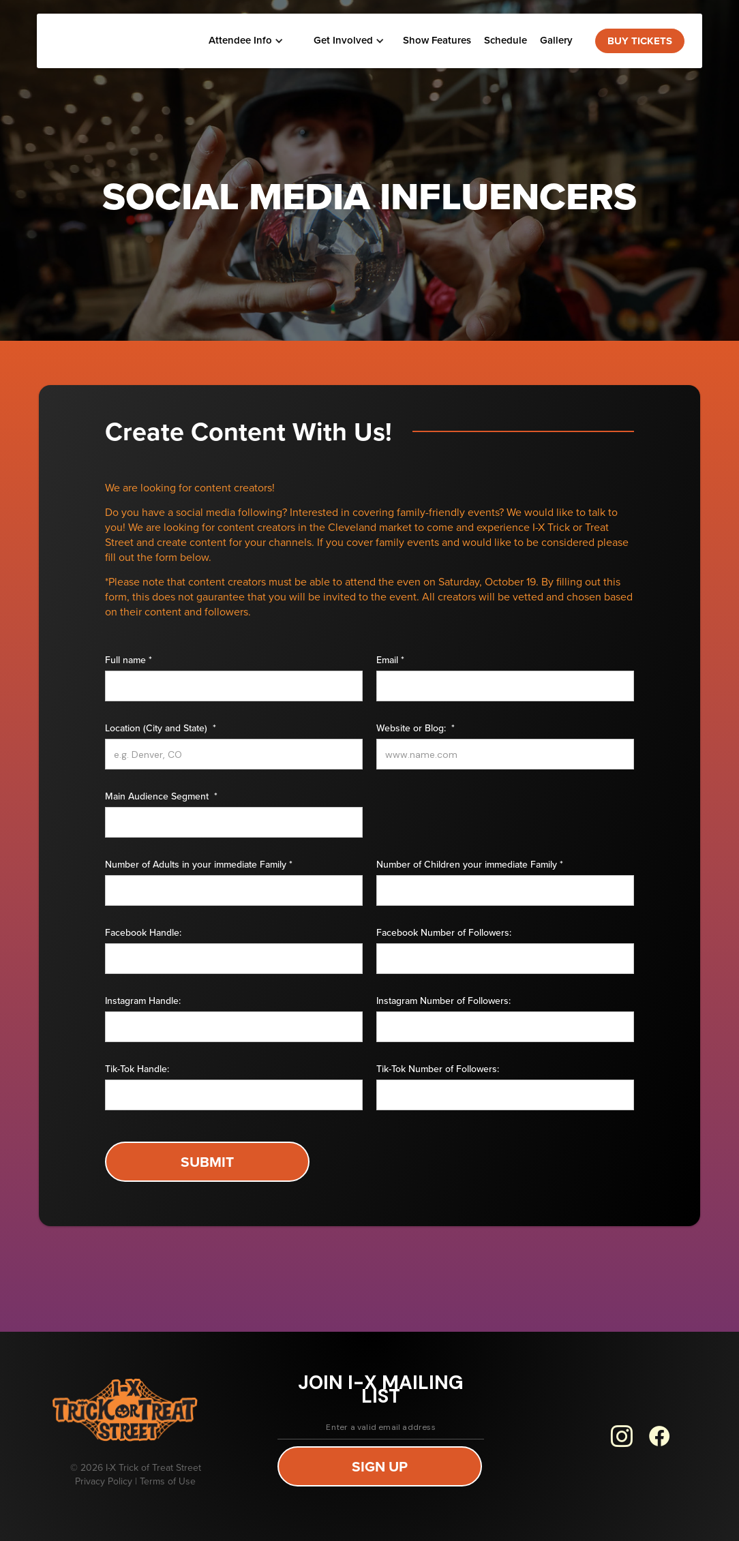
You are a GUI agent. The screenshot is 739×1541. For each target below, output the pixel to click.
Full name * (128, 660)
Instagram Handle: (143, 1001)
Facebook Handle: (143, 933)
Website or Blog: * (415, 728)
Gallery (556, 40)
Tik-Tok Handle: (137, 1069)
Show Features (437, 40)
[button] (244, 41)
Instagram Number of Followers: (443, 1001)
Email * (390, 660)
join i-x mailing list (381, 1389)
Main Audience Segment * (161, 797)
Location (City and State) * (160, 728)
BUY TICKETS (639, 40)
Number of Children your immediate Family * (469, 865)
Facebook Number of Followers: (443, 933)
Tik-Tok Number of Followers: (437, 1069)
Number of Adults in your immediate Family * (198, 865)
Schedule (505, 40)
